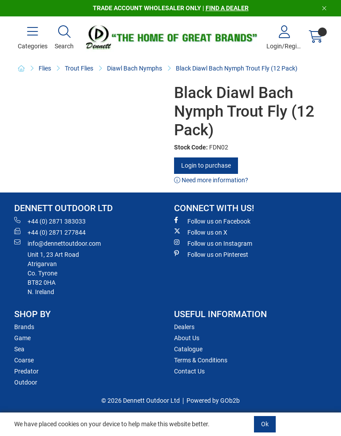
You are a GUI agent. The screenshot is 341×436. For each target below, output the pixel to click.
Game (22, 338)
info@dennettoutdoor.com (57, 243)
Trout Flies (79, 68)
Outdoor (25, 382)
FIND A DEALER (227, 8)
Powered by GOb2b (213, 400)
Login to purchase (206, 165)
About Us (186, 338)
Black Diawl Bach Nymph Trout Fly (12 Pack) (236, 68)
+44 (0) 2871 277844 (50, 232)
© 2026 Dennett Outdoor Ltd (140, 400)
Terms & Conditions (200, 360)
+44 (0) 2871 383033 (50, 221)
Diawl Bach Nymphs (134, 68)
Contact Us (189, 371)
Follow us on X (200, 232)
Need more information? (211, 180)
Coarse (24, 360)
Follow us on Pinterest (211, 254)
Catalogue (188, 349)
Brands (24, 326)
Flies (45, 68)
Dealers (184, 326)
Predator (26, 371)
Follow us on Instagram (213, 243)
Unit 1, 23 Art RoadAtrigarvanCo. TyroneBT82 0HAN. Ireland (53, 273)
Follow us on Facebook (212, 221)
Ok (265, 424)
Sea (19, 349)
